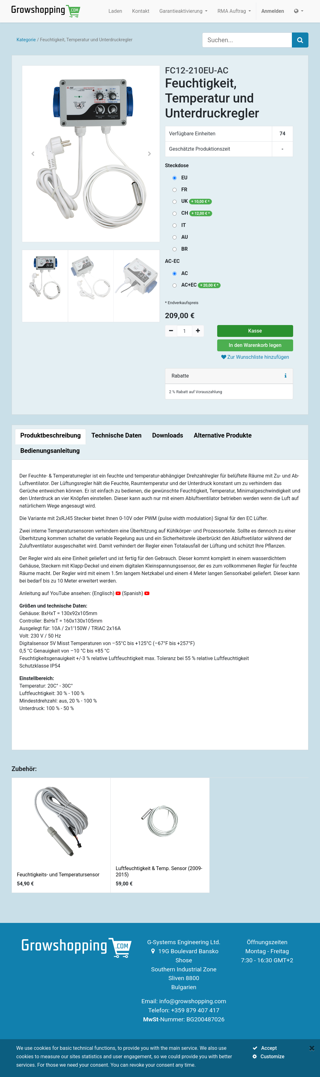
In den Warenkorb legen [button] (255, 345)
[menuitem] (115, 11)
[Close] (312, 1048)
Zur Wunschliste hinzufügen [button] (255, 357)
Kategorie (26, 40)
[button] (32, 154)
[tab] (50, 436)
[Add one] (198, 331)
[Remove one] (171, 331)
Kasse (255, 331)
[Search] (300, 40)
